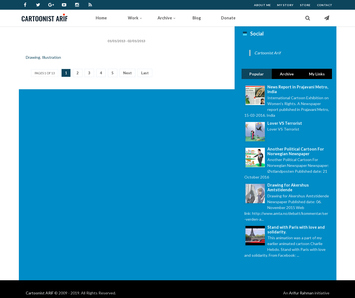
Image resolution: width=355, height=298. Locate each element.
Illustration (51, 57)
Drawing (33, 57)
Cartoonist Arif (267, 52)
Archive (287, 74)
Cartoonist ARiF (40, 293)
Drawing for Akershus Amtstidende (288, 187)
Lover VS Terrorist (284, 123)
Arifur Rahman (301, 293)
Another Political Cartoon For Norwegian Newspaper (295, 151)
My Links (317, 74)
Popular (256, 74)
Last (145, 73)
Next (127, 73)
